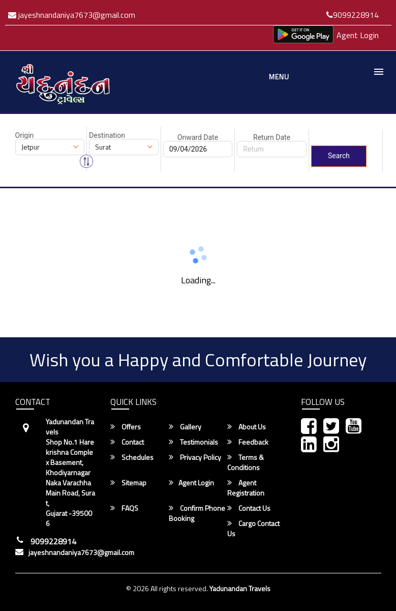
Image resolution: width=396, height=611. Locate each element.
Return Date (271, 137)
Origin (24, 135)
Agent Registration (245, 488)
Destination (107, 135)
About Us (246, 427)
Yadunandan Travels (239, 588)
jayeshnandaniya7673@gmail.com (71, 15)
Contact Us (248, 508)
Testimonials (193, 442)
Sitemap (128, 483)
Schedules (132, 457)
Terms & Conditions (245, 462)
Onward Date (197, 137)
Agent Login (358, 35)
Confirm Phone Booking (197, 513)
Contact (127, 442)
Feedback (247, 442)
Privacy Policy (195, 457)
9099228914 (352, 15)
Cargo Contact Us (253, 528)
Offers (125, 427)
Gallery (185, 427)
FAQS (124, 508)
